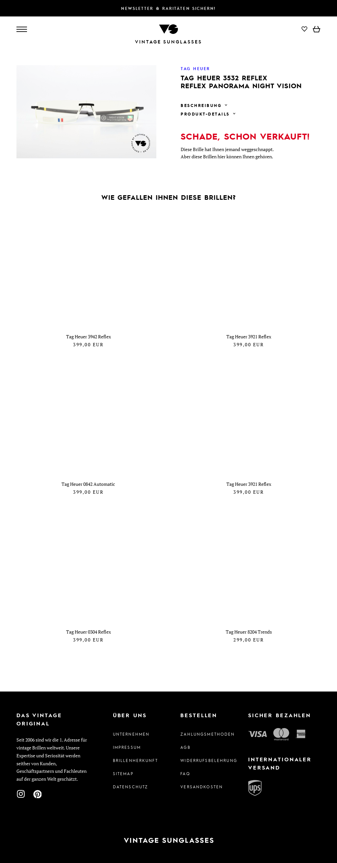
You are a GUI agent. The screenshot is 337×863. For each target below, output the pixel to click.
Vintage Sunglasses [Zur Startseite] (168, 41)
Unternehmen (131, 734)
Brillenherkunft (135, 760)
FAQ (185, 773)
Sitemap (123, 773)
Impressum (127, 747)
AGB (185, 747)
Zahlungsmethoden (202, 734)
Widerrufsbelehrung (202, 760)
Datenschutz (130, 786)
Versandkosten (201, 786)
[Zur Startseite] (168, 28)
